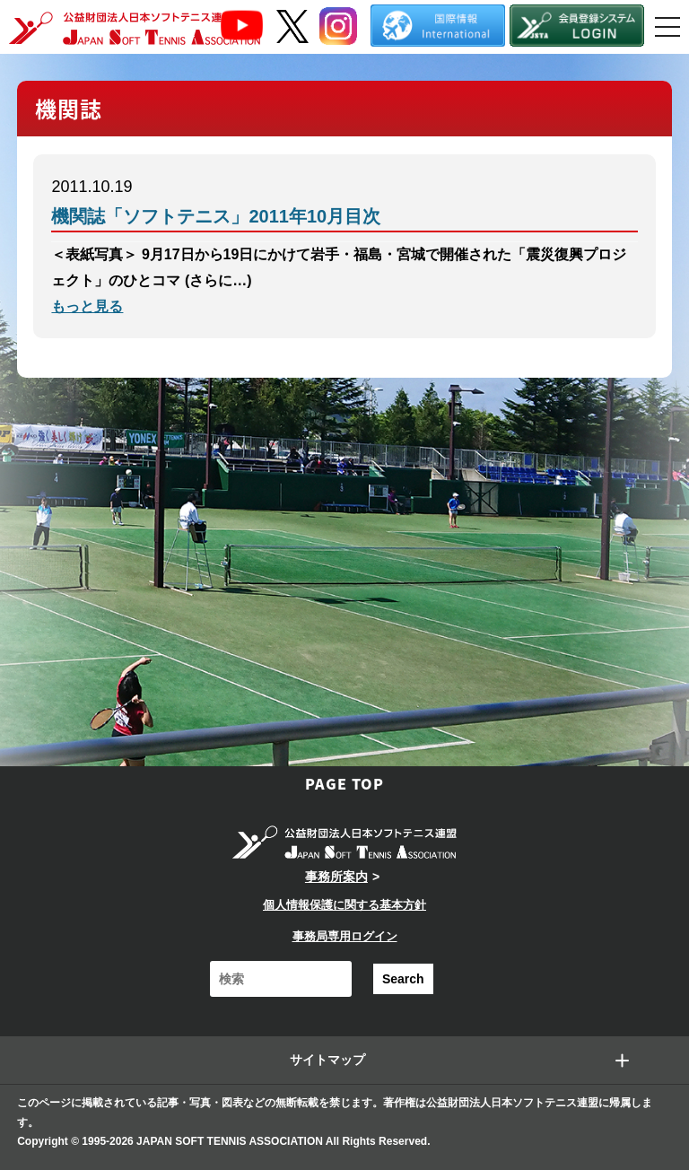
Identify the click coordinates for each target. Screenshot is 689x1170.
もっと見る (87, 306)
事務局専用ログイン (344, 936)
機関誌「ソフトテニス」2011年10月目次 (215, 216)
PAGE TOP (344, 783)
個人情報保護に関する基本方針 (344, 905)
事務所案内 (336, 876)
